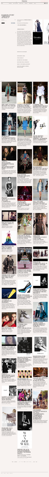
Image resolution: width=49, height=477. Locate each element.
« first (12, 461)
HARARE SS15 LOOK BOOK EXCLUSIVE (7, 429)
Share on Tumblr (13, 23)
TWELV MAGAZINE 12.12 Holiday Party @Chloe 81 (8, 376)
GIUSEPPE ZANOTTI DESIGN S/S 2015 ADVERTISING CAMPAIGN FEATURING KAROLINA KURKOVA (40, 414)
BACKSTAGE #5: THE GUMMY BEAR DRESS (8, 247)
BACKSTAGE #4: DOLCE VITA (8, 328)
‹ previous (15, 461)
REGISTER (42, 1)
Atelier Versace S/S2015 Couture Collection (40, 238)
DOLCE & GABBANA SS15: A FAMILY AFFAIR (40, 263)
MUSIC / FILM (21, 3)
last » (36, 461)
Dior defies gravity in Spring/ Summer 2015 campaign (40, 138)
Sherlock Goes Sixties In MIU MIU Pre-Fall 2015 (8, 277)
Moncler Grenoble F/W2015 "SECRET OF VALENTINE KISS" (24, 204)
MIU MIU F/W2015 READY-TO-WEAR (8, 105)
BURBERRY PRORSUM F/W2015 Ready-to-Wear (40, 168)
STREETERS (30, 3)
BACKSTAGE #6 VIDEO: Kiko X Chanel (8, 223)
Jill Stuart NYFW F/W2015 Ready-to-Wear (40, 203)
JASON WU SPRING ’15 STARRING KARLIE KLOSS (40, 379)
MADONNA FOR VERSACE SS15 (39, 356)
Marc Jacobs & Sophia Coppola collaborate (9, 348)
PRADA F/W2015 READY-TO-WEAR (24, 139)
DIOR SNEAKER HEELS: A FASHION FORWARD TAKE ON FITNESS (24, 297)
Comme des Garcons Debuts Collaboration (24, 326)
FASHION (10, 3)
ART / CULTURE (15, 3)
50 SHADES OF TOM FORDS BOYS (24, 379)
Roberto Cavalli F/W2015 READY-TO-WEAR (8, 138)
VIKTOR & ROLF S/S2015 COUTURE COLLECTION (24, 237)
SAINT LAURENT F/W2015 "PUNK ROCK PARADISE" (24, 106)
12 (27, 461)
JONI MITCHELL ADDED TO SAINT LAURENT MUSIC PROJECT (40, 291)
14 (30, 461)
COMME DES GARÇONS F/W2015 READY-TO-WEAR (40, 106)
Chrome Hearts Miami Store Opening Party (24, 403)
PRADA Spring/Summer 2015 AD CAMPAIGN (8, 199)
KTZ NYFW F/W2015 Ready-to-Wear (23, 176)
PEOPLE (26, 3)
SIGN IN (46, 1)
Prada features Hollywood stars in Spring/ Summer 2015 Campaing (24, 360)
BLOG (35, 3)
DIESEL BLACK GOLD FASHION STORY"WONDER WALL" (24, 451)
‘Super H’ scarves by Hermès (7, 301)
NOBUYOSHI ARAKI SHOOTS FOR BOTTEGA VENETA (39, 324)
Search (2, 3)
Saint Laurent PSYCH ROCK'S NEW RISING (8, 398)
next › (34, 461)
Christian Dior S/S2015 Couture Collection (24, 271)
